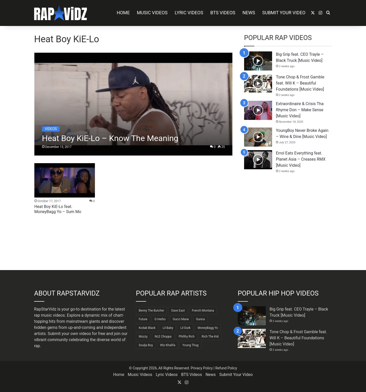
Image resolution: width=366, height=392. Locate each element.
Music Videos (152, 12)
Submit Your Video (283, 12)
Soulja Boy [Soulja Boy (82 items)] (146, 345)
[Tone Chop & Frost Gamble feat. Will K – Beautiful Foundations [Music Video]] (258, 83)
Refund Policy (226, 368)
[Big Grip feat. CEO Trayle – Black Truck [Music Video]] (258, 61)
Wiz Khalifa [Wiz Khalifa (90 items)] (167, 345)
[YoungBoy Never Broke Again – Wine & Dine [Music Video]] (258, 137)
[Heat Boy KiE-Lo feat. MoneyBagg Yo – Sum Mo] (64, 180)
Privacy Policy (202, 368)
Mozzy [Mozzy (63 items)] (143, 336)
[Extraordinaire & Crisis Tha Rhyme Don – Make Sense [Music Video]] (258, 110)
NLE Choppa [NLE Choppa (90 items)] (163, 336)
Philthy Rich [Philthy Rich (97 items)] (186, 336)
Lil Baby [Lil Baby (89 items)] (168, 328)
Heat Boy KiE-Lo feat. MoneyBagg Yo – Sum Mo (57, 209)
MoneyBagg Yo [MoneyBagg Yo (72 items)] (208, 328)
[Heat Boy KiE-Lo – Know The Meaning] (133, 104)
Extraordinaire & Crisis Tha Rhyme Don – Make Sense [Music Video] (299, 109)
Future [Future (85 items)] (143, 319)
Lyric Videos (189, 12)
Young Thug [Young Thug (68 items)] (190, 345)
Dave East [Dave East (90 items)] (178, 310)
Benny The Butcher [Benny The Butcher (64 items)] (151, 310)
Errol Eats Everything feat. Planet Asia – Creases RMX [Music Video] (301, 159)
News (249, 12)
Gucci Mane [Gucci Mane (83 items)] (181, 319)
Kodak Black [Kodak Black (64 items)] (147, 328)
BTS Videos (222, 12)
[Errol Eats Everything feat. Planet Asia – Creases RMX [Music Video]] (258, 159)
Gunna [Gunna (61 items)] (200, 319)
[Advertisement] (288, 221)
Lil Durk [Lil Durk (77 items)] (185, 328)
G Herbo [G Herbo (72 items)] (160, 319)
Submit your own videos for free (76, 333)
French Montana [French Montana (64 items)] (203, 310)
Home (123, 12)
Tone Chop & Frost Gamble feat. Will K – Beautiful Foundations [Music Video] (300, 83)
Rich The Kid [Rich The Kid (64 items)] (210, 336)
